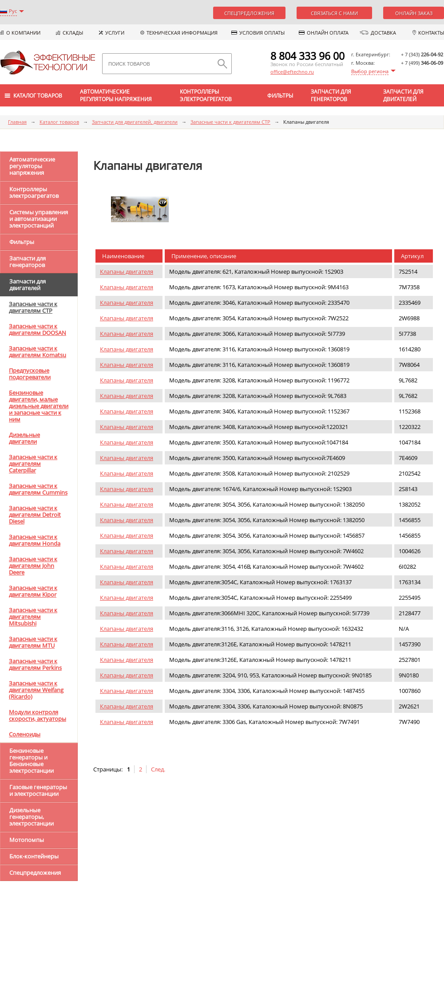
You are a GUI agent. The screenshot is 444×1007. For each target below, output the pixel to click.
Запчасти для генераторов (331, 95)
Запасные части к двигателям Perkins (35, 664)
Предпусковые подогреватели (30, 373)
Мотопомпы (26, 840)
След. (158, 769)
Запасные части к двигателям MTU (33, 642)
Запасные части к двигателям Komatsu (37, 351)
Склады (73, 32)
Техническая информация (182, 32)
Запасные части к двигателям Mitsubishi (33, 616)
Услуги (114, 32)
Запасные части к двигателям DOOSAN (37, 329)
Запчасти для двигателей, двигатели (135, 121)
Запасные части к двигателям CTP (230, 121)
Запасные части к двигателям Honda (34, 540)
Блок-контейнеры (34, 856)
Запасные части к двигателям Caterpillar (33, 463)
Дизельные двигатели (24, 438)
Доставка (383, 32)
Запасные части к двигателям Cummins (38, 489)
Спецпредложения (249, 13)
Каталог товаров (59, 121)
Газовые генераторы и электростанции (38, 790)
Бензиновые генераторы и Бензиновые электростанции (31, 761)
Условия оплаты (262, 32)
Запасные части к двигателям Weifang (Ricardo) (36, 689)
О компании (23, 32)
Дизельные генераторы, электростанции (31, 816)
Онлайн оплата (328, 32)
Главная (17, 121)
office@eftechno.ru (292, 71)
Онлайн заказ (413, 13)
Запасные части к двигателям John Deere (33, 565)
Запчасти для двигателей (403, 95)
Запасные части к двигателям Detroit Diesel (35, 514)
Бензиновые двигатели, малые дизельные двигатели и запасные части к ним (38, 406)
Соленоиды (24, 734)
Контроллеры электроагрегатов (206, 95)
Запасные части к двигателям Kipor (33, 591)
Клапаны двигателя (126, 271)
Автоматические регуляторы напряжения (116, 95)
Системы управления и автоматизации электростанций (38, 218)
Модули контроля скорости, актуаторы (37, 715)
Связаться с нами (334, 13)
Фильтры (280, 95)
